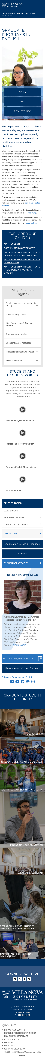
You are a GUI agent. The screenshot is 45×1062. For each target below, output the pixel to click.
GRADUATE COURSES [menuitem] (14, 517)
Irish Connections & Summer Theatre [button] (22, 324)
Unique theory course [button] (22, 314)
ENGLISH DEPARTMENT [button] (16, 563)
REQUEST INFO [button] (22, 111)
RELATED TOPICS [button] (13, 503)
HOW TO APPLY (34, 734)
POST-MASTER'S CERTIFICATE (19, 248)
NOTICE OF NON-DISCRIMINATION (20, 1033)
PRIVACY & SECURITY (14, 1030)
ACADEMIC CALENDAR (30, 873)
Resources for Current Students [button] (22, 668)
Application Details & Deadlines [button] (22, 544)
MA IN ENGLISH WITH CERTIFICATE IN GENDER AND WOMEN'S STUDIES (22, 270)
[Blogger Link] (22, 682)
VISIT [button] (22, 101)
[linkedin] (24, 979)
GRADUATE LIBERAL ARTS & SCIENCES (22, 762)
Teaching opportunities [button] (22, 334)
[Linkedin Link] (12, 682)
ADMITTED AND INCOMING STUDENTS (22, 790)
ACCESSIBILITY (11, 1039)
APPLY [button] (22, 92)
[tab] (22, 304)
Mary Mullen (31, 223)
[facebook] (15, 979)
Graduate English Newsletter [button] (18, 658)
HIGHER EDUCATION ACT (16, 1036)
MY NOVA (8, 1042)
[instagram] (29, 979)
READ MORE (19, 645)
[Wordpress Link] (28, 682)
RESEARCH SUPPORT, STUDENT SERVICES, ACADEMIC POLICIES (17, 927)
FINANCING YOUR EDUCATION (26, 845)
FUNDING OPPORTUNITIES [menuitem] (16, 524)
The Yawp (32, 213)
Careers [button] (22, 553)
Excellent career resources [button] (22, 343)
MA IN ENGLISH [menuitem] (11, 511)
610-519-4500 (24, 1015)
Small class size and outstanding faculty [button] (22, 304)
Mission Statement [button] (22, 360)
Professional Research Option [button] (22, 352)
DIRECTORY (10, 1046)
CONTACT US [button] (10, 533)
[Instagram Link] (33, 682)
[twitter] (20, 979)
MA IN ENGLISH (12, 244)
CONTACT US (24, 1012)
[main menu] (38, 5)
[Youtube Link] (17, 682)
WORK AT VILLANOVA (14, 1049)
